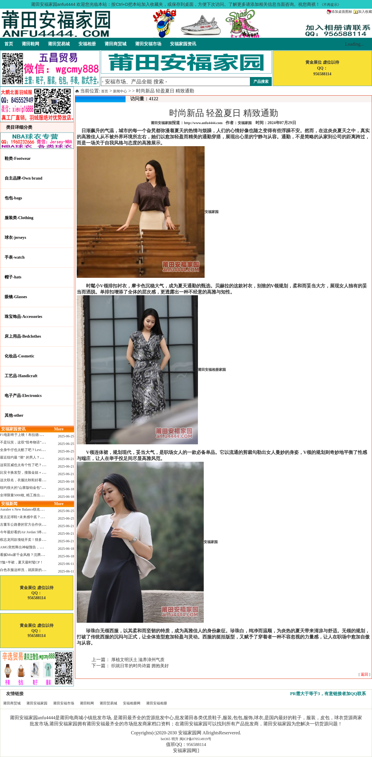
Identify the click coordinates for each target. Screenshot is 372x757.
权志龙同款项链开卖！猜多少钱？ (26, 540)
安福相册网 (131, 703)
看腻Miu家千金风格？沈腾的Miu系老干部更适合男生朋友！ (46, 555)
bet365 (165, 739)
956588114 (196, 744)
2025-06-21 (66, 459)
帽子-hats (13, 277)
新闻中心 (120, 91)
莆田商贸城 (115, 44)
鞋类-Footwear (18, 158)
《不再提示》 (330, 5)
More (58, 429)
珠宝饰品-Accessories (23, 316)
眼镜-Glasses (16, 297)
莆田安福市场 (148, 44)
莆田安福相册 (156, 703)
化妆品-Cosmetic (19, 356)
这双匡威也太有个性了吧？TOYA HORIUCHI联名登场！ (43, 465)
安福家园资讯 (183, 44)
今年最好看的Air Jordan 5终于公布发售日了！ (35, 532)
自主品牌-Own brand (23, 178)
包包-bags (13, 198)
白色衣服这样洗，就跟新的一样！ (26, 570)
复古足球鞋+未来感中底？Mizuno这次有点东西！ (38, 517)
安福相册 (87, 44)
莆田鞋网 (30, 44)
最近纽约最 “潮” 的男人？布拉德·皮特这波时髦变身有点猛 (45, 457)
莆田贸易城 (59, 44)
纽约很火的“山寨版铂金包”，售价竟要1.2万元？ (37, 488)
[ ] (364, 674)
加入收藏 (362, 12)
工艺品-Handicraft (21, 376)
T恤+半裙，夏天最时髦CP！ (21, 562)
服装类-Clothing (19, 218)
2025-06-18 (66, 481)
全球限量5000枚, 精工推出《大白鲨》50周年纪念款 (39, 495)
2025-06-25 (66, 436)
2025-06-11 (66, 564)
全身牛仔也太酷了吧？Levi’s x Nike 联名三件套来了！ (41, 450)
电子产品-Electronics (23, 395)
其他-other (14, 415)
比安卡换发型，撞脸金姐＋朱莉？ (26, 472)
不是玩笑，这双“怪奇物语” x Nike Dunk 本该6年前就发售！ (45, 442)
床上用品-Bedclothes (23, 336)
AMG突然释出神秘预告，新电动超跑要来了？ (35, 547)
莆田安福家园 (36, 703)
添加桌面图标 (339, 12)
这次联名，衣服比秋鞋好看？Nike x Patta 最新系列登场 (42, 480)
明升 (174, 739)
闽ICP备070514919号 (195, 739)
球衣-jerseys (15, 237)
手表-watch (14, 257)
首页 (8, 44)
